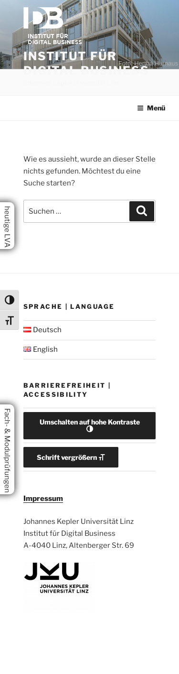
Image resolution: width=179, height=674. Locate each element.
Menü (151, 108)
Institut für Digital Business (86, 63)
